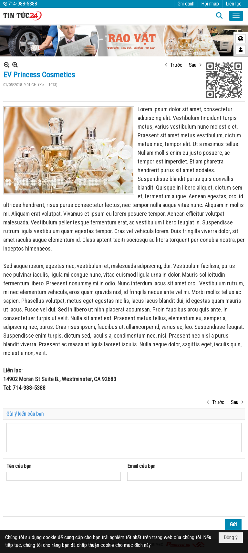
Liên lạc (234, 4)
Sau (192, 65)
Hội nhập (210, 4)
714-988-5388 (22, 4)
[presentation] (55, 500)
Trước (176, 65)
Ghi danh (186, 4)
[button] (236, 15)
